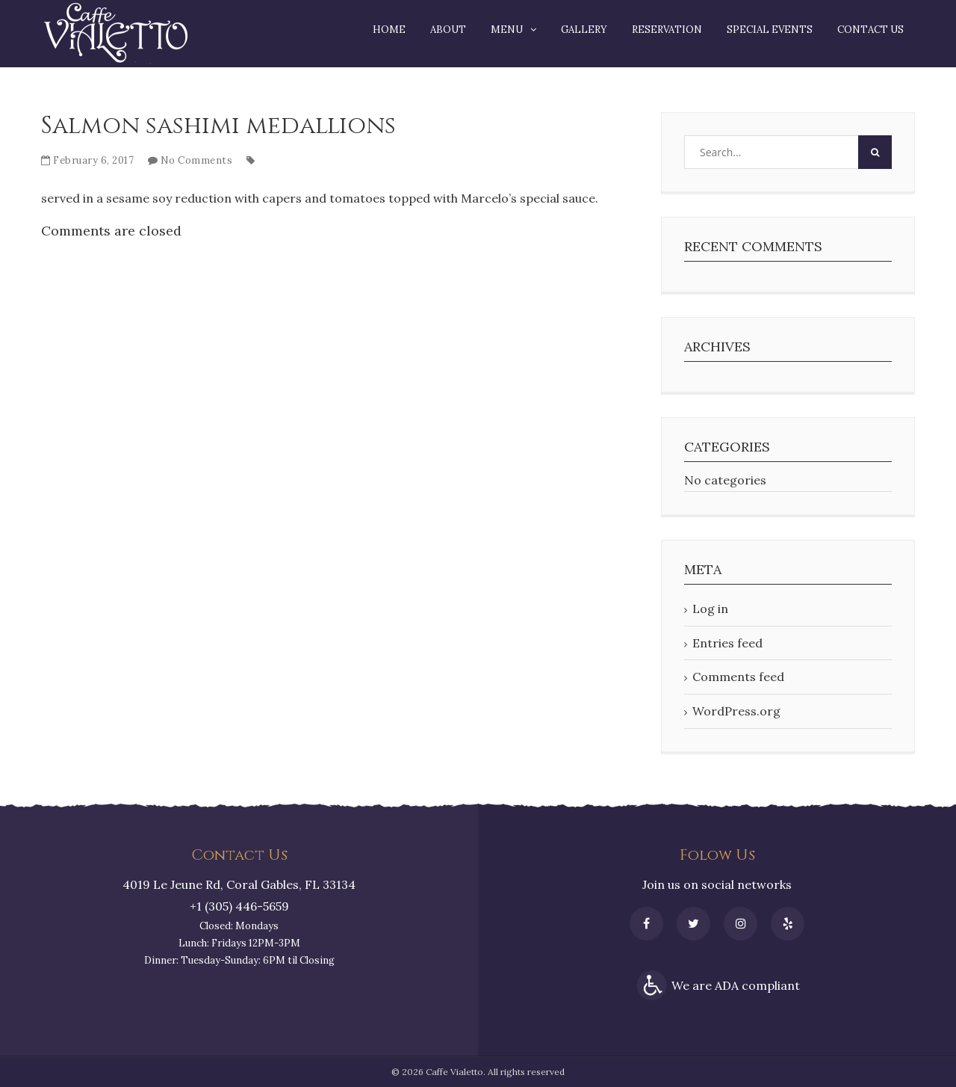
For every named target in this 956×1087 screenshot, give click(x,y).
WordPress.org (736, 710)
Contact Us (870, 29)
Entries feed (727, 642)
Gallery (584, 29)
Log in (710, 608)
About (448, 29)
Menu (507, 29)
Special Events (770, 29)
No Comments (197, 160)
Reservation (667, 29)
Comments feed (738, 676)
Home (389, 29)
